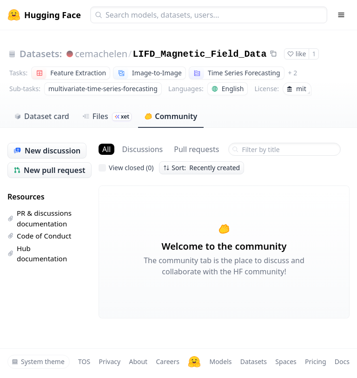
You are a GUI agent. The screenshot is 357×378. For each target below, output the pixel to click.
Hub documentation (37, 254)
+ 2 (293, 72)
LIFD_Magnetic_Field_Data (200, 54)
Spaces (285, 361)
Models (220, 361)
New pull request (49, 170)
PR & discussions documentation (39, 218)
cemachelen (101, 53)
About (138, 361)
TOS (84, 361)
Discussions (142, 149)
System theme (38, 361)
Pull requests (196, 149)
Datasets (253, 361)
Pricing (315, 361)
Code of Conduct (39, 235)
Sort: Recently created (201, 167)
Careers (167, 361)
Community (171, 116)
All (106, 149)
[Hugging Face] (194, 361)
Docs (342, 361)
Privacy (109, 361)
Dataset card (41, 116)
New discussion (46, 151)
